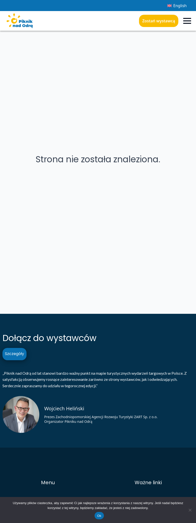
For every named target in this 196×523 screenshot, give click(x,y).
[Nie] (189, 510)
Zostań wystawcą (158, 21)
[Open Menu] (187, 21)
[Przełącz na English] (177, 5)
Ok (99, 516)
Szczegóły (14, 354)
